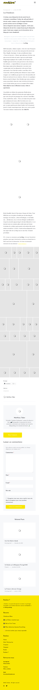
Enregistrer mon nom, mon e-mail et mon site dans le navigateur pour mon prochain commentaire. (19, 500)
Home (5, 639)
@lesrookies (6, 663)
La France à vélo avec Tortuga (13, 589)
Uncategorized (6, 10)
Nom (7, 475)
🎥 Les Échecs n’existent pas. (11, 620)
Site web (8, 490)
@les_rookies (7, 668)
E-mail (8, 482)
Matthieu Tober (9, 397)
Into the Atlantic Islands (11, 541)
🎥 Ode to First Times (9, 623)
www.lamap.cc (22, 243)
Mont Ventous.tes (8, 642)
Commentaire (10, 452)
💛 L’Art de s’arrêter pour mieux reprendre (15, 630)
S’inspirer (5, 644)
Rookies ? (6, 652)
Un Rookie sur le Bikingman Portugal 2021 (16, 565)
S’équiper (5, 647)
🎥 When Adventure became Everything (14, 627)
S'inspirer (7, 567)
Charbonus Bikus (7, 616)
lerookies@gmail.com (9, 674)
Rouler (5, 649)
